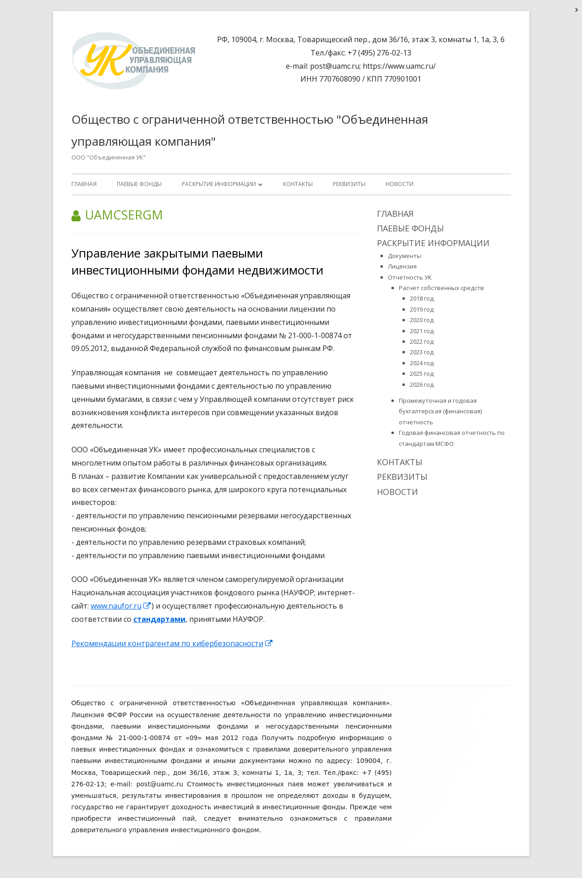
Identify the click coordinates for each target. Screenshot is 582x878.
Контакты (298, 184)
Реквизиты (349, 184)
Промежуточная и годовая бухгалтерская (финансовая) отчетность (440, 411)
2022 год (422, 341)
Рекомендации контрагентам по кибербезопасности (172, 643)
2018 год (422, 298)
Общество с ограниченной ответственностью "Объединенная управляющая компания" (249, 130)
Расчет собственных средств (441, 288)
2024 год (422, 363)
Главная (84, 184)
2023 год (422, 352)
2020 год (422, 320)
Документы (404, 256)
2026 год (422, 384)
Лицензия (402, 266)
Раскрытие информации (219, 184)
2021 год (422, 331)
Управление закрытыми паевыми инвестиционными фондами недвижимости (197, 261)
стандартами (159, 619)
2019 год (422, 309)
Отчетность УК (410, 277)
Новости (399, 184)
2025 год (422, 373)
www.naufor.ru (121, 606)
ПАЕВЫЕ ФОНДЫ (139, 184)
